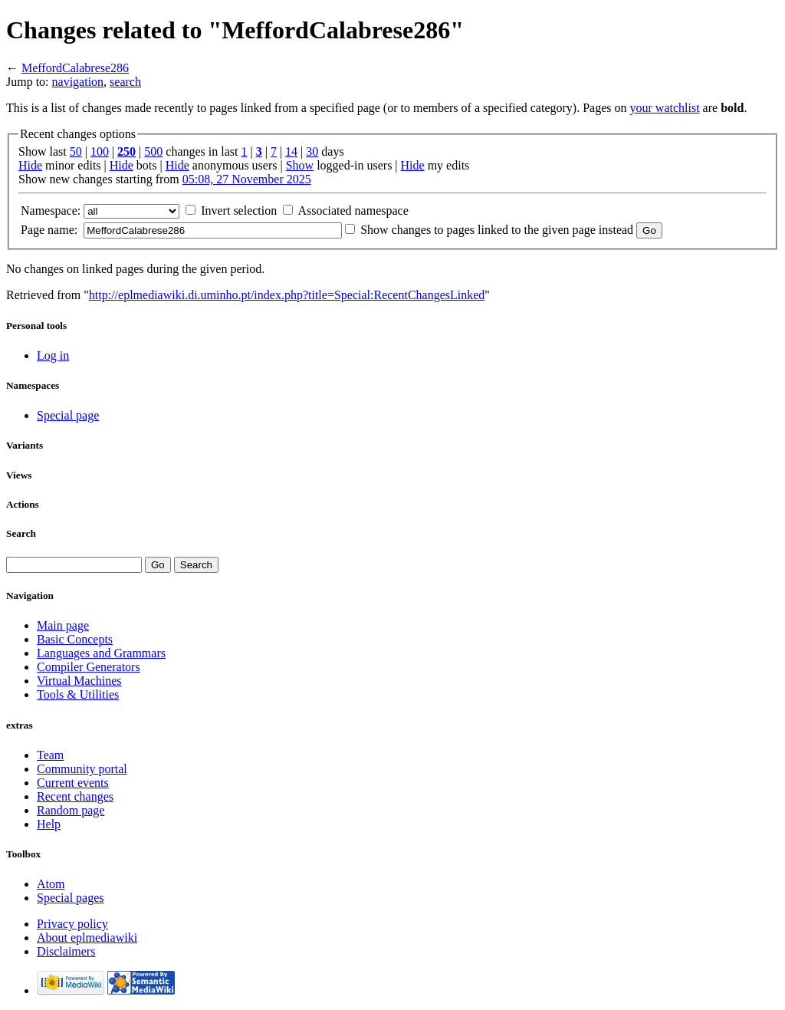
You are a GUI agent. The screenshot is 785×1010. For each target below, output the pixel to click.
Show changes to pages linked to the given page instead (496, 229)
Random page (70, 810)
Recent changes (75, 796)
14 (291, 151)
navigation (78, 81)
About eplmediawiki (87, 937)
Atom (50, 883)
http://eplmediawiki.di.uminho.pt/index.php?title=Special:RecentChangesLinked (286, 294)
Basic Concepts (75, 639)
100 (99, 151)
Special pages (70, 897)
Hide (30, 165)
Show (300, 165)
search (125, 81)
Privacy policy (72, 923)
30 (312, 151)
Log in (53, 355)
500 (153, 151)
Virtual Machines (79, 680)
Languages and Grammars (101, 653)
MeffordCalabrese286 (75, 67)
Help (49, 824)
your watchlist (665, 107)
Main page (63, 625)
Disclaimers (66, 951)
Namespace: (50, 210)
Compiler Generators (88, 666)
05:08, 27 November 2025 (246, 179)
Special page (68, 415)
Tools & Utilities (78, 694)
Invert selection (239, 210)
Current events (73, 782)
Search (21, 533)
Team (50, 755)
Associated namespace (352, 210)
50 (76, 151)
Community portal (82, 768)
